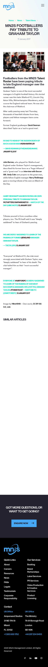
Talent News (31, 20)
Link (8, 307)
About (7, 564)
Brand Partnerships (33, 570)
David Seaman (34, 125)
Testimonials (10, 591)
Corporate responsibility (10, 597)
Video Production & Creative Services (35, 588)
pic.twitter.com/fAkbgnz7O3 (15, 202)
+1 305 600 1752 (11, 634)
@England (25, 237)
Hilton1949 (16, 303)
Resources (9, 573)
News (19, 20)
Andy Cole (11, 174)
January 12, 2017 (9, 151)
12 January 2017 (24, 205)
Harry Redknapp (36, 177)
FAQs (6, 582)
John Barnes (8, 162)
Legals (7, 586)
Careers (8, 568)
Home (11, 20)
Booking (31, 564)
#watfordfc (20, 280)
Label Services (34, 576)
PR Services (33, 580)
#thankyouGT (16, 290)
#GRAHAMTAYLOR (27, 143)
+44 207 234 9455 (33, 634)
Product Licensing (31, 597)
